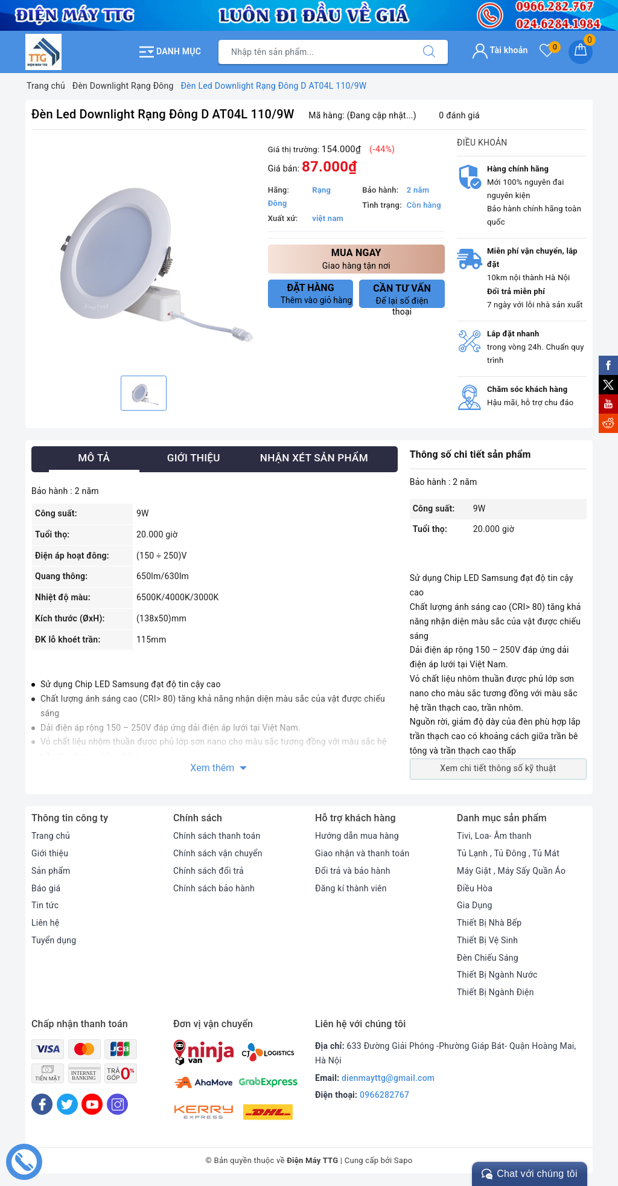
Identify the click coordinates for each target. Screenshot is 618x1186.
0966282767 (384, 1095)
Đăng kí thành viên (351, 888)
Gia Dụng (474, 905)
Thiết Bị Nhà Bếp (489, 923)
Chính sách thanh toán (216, 836)
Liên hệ (45, 923)
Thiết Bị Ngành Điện (495, 992)
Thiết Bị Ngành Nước (497, 974)
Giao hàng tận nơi (356, 258)
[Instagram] (117, 1104)
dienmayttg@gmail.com (388, 1078)
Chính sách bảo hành (214, 888)
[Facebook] (42, 1104)
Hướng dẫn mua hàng (357, 836)
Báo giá (45, 888)
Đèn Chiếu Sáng (487, 958)
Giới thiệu (49, 853)
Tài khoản (500, 50)
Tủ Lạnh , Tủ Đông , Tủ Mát (508, 853)
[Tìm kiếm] (429, 52)
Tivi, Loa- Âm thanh (494, 836)
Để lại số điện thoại (402, 295)
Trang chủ (50, 836)
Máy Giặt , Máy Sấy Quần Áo (511, 871)
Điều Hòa (474, 888)
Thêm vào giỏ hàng (316, 293)
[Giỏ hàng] (581, 52)
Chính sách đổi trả (208, 871)
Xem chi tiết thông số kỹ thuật (498, 768)
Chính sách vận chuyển (218, 853)
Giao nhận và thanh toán (362, 853)
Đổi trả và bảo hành (352, 871)
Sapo (403, 1160)
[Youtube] (92, 1104)
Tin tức (45, 905)
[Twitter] (67, 1104)
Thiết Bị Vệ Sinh (487, 940)
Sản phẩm (51, 871)
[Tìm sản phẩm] (314, 52)
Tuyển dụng (53, 940)
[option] (143, 254)
